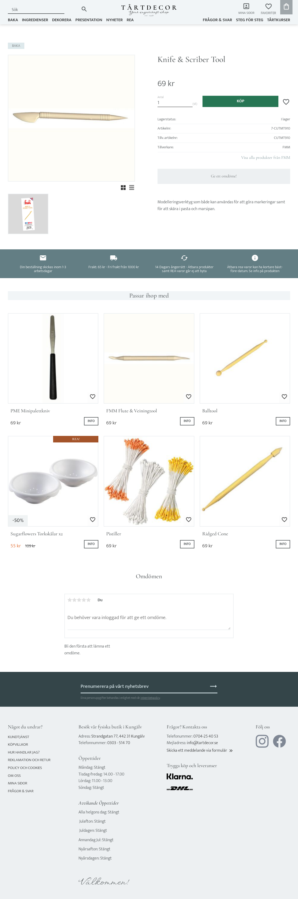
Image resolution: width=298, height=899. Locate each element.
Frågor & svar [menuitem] (217, 20)
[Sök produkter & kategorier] (43, 9)
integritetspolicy (150, 697)
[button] (268, 9)
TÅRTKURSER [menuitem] (278, 20)
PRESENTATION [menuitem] (88, 20)
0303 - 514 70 (118, 742)
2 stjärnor (74, 600)
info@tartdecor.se (202, 742)
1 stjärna (70, 600)
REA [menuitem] (130, 20)
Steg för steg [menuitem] (249, 20)
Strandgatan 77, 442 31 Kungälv (118, 736)
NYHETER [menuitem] (114, 20)
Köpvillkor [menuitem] (18, 744)
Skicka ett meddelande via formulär (200, 750)
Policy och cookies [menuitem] (25, 768)
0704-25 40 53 (205, 736)
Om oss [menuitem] (14, 775)
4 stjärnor (84, 600)
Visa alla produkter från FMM (265, 157)
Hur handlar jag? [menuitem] (24, 752)
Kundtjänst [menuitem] (18, 737)
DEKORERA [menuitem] (61, 20)
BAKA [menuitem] (13, 20)
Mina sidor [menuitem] (245, 13)
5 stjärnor (88, 600)
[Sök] (84, 9)
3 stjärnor (79, 600)
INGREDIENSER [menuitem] (35, 20)
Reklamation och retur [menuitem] (29, 760)
